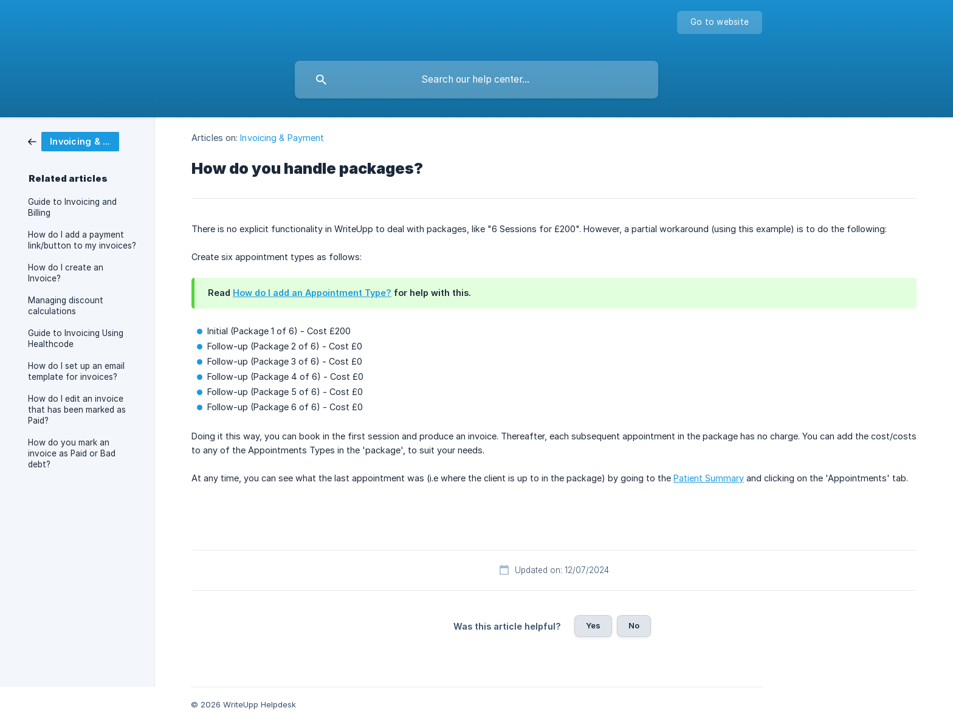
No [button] (633, 625)
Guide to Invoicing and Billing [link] (72, 207)
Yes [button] (593, 625)
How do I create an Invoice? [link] (65, 273)
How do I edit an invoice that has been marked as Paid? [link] (77, 409)
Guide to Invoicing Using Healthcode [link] (75, 338)
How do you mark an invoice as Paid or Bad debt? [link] (71, 453)
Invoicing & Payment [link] (282, 137)
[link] (73, 140)
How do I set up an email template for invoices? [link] (76, 371)
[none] (719, 22)
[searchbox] (476, 79)
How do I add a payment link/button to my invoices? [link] (82, 240)
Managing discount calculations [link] (65, 305)
